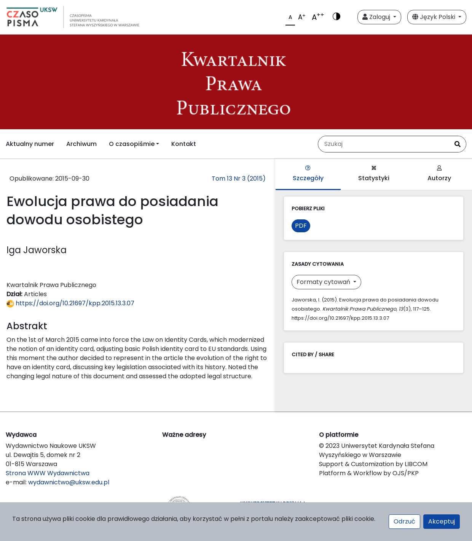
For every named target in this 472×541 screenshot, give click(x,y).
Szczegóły (308, 173)
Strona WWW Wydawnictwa (47, 473)
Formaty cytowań (324, 282)
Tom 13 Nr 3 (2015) (239, 178)
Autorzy (439, 173)
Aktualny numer (30, 144)
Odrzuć (404, 521)
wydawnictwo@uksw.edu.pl (68, 482)
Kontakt (183, 144)
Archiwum (81, 144)
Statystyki (373, 173)
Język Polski (434, 17)
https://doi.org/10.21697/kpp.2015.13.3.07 (70, 303)
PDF (301, 225)
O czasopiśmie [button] (132, 144)
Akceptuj (441, 521)
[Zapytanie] (383, 144)
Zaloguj (377, 17)
